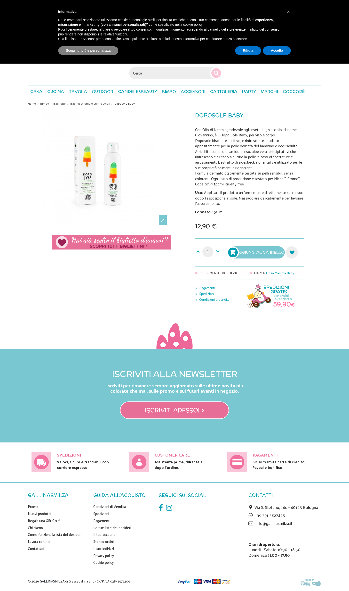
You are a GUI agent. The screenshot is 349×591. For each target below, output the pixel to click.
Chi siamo (35, 527)
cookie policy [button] (192, 24)
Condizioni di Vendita (109, 506)
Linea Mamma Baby (280, 273)
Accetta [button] (277, 50)
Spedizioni (206, 294)
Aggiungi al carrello (257, 252)
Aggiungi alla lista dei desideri (292, 252)
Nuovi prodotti (39, 513)
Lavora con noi (39, 541)
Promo (33, 506)
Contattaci (36, 548)
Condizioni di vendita (214, 299)
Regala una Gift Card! (44, 520)
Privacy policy (103, 555)
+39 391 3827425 (270, 515)
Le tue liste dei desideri (112, 527)
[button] (293, 91)
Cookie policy (103, 562)
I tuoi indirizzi (103, 548)
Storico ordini (103, 541)
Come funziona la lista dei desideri (54, 534)
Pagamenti (207, 288)
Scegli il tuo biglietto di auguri (111, 242)
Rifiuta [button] (248, 50)
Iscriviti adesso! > (174, 410)
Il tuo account (104, 534)
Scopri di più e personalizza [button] (88, 50)
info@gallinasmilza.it (273, 523)
